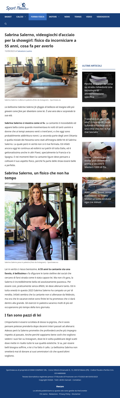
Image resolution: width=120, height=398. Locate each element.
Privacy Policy (64, 394)
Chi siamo (44, 394)
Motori (55, 16)
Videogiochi (103, 16)
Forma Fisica (37, 16)
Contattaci (77, 380)
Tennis (78, 16)
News (67, 16)
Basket (8, 16)
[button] (5, 23)
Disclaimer (76, 394)
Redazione (53, 394)
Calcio (22, 16)
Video (89, 16)
